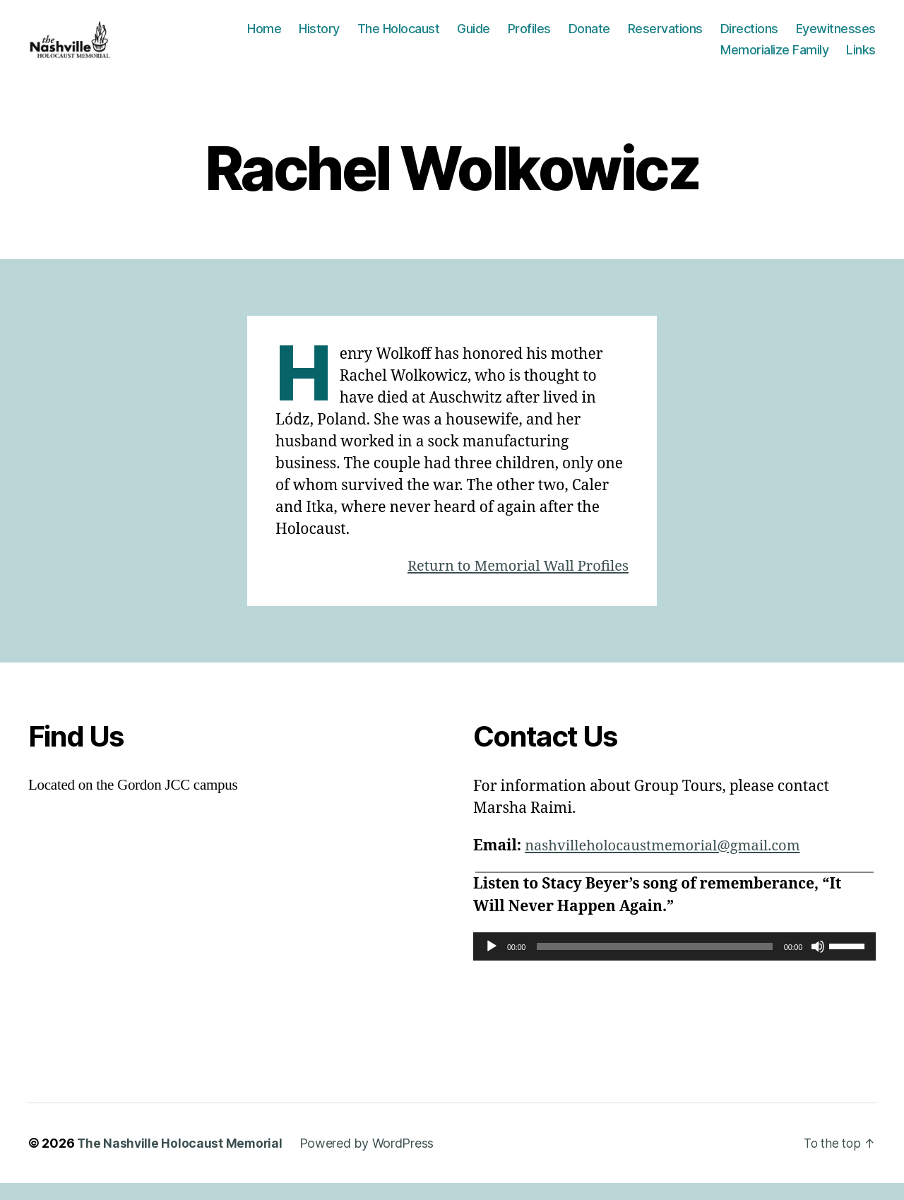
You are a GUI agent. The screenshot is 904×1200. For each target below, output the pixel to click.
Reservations (665, 37)
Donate (589, 37)
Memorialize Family (774, 57)
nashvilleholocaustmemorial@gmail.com (669, 862)
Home (264, 37)
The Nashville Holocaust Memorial (181, 1160)
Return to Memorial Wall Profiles (513, 582)
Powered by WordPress (369, 1160)
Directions (749, 37)
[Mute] (818, 963)
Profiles (529, 37)
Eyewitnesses (836, 37)
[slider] (655, 963)
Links (861, 57)
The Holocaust (398, 37)
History (319, 37)
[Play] (491, 963)
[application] (674, 963)
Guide (473, 37)
